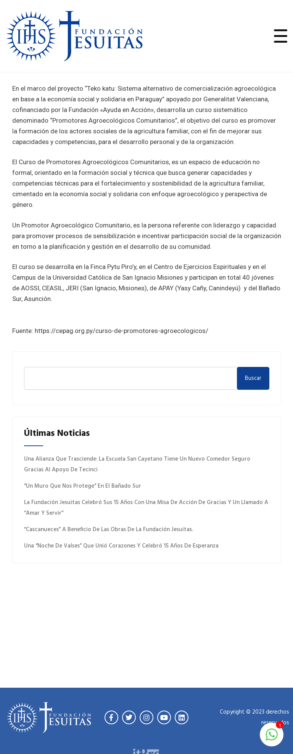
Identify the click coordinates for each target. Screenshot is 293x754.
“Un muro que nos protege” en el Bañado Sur (82, 486)
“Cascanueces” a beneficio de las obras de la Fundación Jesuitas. (108, 529)
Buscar (253, 378)
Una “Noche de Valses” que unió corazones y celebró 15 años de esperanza (121, 546)
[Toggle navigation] (280, 35)
